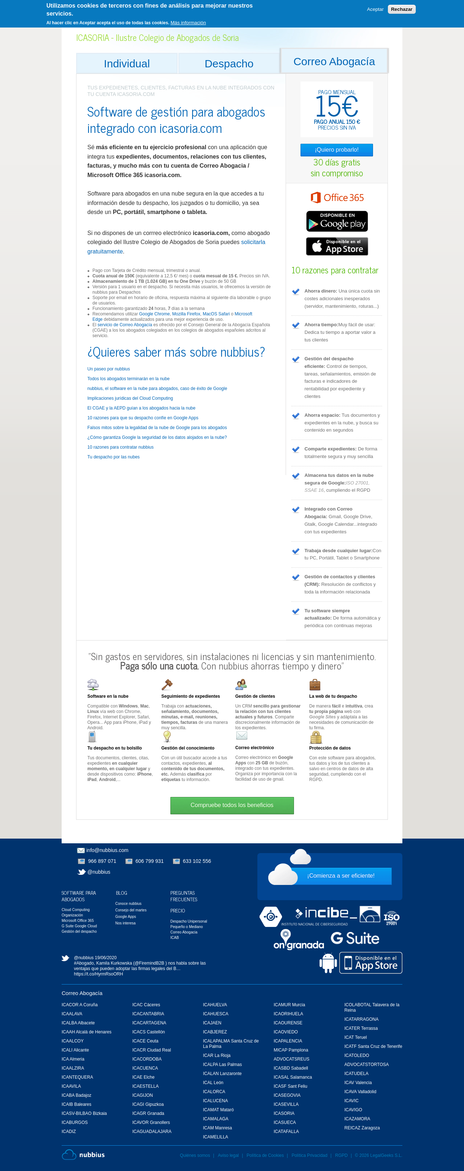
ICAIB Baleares (76, 1104)
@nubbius (98, 872)
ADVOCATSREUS (291, 1059)
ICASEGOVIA (287, 1095)
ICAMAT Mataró (218, 1109)
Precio (177, 910)
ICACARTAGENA (149, 1022)
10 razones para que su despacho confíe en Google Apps (142, 417)
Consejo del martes (130, 910)
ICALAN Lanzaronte (222, 1073)
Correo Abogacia (184, 932)
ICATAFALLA (286, 1131)
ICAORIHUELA (288, 1013)
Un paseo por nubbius (108, 369)
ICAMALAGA (215, 1118)
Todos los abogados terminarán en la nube (128, 378)
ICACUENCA (145, 1068)
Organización (72, 915)
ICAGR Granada (148, 1113)
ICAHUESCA (215, 1013)
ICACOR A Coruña (80, 1004)
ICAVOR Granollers (151, 1122)
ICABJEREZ (215, 1031)
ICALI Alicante (75, 1050)
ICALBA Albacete (78, 1022)
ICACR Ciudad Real (151, 1050)
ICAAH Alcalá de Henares (86, 1031)
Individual (127, 64)
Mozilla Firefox (186, 313)
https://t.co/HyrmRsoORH (98, 974)
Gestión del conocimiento (188, 748)
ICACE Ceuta (145, 1041)
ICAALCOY (73, 1041)
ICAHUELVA (215, 1004)
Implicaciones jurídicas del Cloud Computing (130, 398)
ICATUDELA (356, 1073)
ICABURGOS (75, 1122)
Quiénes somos (195, 1155)
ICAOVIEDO (286, 1031)
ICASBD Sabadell (291, 1068)
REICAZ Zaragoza (362, 1127)
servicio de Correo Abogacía (125, 324)
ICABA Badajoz (76, 1095)
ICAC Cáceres (146, 1004)
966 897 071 (102, 861)
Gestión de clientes (255, 696)
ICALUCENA (215, 1100)
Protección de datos (330, 748)
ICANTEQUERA (77, 1077)
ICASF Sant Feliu (290, 1086)
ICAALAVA (72, 1013)
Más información (188, 20)
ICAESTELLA (145, 1086)
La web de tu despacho (333, 696)
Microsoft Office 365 (78, 921)
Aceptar (375, 7)
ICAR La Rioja (217, 1055)
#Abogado (84, 963)
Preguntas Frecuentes (183, 895)
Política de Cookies (265, 1155)
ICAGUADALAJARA (151, 1131)
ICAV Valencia (358, 1082)
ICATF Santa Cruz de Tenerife (373, 1046)
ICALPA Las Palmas (222, 1064)
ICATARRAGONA (361, 1019)
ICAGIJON (142, 1095)
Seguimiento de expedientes (190, 696)
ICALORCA (214, 1091)
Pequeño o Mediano (186, 927)
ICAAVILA (71, 1086)
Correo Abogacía (334, 61)
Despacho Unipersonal (188, 921)
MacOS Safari (216, 313)
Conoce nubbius (128, 904)
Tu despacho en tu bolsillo (114, 748)
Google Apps (125, 917)
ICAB (174, 938)
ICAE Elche (143, 1077)
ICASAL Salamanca (293, 1077)
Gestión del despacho (79, 931)
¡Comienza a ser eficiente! (341, 876)
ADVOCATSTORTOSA (366, 1064)
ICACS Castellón (148, 1031)
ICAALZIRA (73, 1068)
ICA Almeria (73, 1059)
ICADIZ (69, 1131)
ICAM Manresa (217, 1127)
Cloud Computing (76, 910)
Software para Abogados (79, 895)
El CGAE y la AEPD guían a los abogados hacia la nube (141, 408)
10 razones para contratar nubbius (120, 447)
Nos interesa (125, 923)
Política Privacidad (309, 1155)
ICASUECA (285, 1122)
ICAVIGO (353, 1109)
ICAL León (213, 1082)
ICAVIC (351, 1100)
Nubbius (83, 1154)
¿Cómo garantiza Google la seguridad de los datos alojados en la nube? (157, 437)
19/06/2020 (106, 957)
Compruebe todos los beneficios (232, 805)
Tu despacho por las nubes (113, 456)
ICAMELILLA (215, 1136)
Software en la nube (107, 696)
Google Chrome (154, 313)
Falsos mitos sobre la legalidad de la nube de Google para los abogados (157, 427)
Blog (121, 892)
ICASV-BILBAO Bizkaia (84, 1113)
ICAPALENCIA (288, 1041)
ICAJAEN (212, 1022)
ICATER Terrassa (361, 1028)
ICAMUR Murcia (289, 1004)
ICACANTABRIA (148, 1013)
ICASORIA (284, 1113)
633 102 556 (197, 861)
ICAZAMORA (357, 1118)
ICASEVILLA (286, 1104)
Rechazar (402, 7)
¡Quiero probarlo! (337, 150)
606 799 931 (150, 861)
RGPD (341, 1155)
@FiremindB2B (149, 963)
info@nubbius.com (107, 850)
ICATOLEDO (356, 1055)
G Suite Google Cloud (79, 926)
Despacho (228, 64)
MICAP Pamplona (291, 1050)
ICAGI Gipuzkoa (148, 1104)
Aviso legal (228, 1155)
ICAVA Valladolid (360, 1091)
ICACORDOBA (147, 1059)
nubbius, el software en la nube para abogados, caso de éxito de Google (157, 388)
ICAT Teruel (355, 1037)
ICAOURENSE (288, 1022)
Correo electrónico (254, 747)
